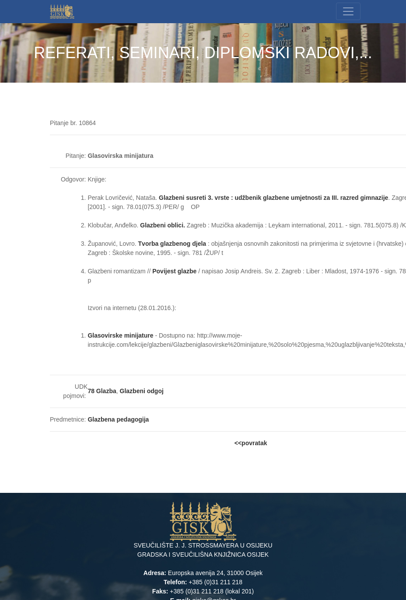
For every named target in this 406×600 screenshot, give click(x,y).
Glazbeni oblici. (162, 225)
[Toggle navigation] (348, 11)
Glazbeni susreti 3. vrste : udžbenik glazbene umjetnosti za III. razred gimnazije (273, 197)
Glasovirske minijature (120, 335)
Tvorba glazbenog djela (172, 243)
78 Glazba (102, 390)
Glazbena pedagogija (118, 419)
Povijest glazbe (174, 271)
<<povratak (250, 443)
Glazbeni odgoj (142, 390)
